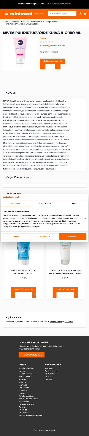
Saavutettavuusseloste (28, 399)
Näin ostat (48, 368)
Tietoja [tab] (73, 203)
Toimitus (47, 377)
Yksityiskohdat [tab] (44, 203)
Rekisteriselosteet (26, 396)
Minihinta (22, 382)
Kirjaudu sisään (56, 322)
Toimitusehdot (50, 371)
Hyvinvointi (15, 22)
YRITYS (22, 364)
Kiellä (16, 236)
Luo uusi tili (69, 322)
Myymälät (23, 385)
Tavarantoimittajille (26, 404)
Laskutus (22, 371)
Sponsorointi (24, 402)
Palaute (22, 393)
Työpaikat (23, 410)
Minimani (22, 379)
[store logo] (21, 13)
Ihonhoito (25, 22)
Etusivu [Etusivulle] (5, 22)
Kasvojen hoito (36, 22)
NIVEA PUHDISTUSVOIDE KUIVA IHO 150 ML (21, 24)
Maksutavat (49, 374)
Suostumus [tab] (15, 203)
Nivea (43, 38)
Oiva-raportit (24, 388)
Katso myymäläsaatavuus (52, 45)
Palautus (48, 379)
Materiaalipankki (25, 377)
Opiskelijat (23, 390)
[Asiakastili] (80, 13)
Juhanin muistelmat (26, 368)
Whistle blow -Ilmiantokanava (30, 415)
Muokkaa (45, 236)
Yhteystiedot (24, 413)
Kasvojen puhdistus (52, 22)
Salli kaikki (72, 236)
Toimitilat (22, 407)
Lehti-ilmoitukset (25, 374)
